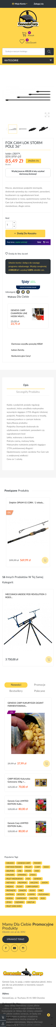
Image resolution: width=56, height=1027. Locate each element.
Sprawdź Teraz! (15, 939)
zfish (8, 902)
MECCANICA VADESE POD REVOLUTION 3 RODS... (25, 595)
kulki (32, 890)
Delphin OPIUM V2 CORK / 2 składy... (26, 503)
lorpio (31, 894)
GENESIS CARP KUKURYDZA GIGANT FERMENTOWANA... (25, 704)
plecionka (44, 894)
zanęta (22, 890)
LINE (20, 871)
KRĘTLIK (30, 902)
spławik (10, 875)
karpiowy (21, 898)
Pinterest (28, 292)
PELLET (28, 867)
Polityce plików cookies (29, 1025)
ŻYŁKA (33, 875)
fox (28, 879)
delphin (10, 871)
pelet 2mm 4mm (13, 906)
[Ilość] (9, 225)
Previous (6, 129)
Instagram (23, 948)
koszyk (20, 894)
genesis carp (24, 863)
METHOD (10, 883)
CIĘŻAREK (19, 902)
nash (46, 867)
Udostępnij (18, 292)
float (20, 886)
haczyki (34, 883)
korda (9, 898)
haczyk (33, 898)
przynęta (10, 890)
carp (37, 867)
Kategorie (11, 60)
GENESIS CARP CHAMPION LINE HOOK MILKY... (19, 313)
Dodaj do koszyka (26, 233)
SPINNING (22, 875)
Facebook (5, 948)
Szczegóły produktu (28, 392)
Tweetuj (23, 292)
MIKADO (10, 863)
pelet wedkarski (14, 879)
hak (40, 890)
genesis (37, 879)
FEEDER (37, 863)
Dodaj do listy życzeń (16, 254)
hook (28, 871)
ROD (43, 898)
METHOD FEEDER (14, 867)
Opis (26, 385)
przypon (22, 883)
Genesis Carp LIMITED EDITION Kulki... (18, 802)
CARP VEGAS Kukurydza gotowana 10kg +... (19, 780)
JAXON (45, 883)
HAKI (37, 871)
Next (49, 129)
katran (10, 894)
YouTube (14, 948)
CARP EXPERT (32, 886)
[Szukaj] (28, 51)
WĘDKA (9, 886)
